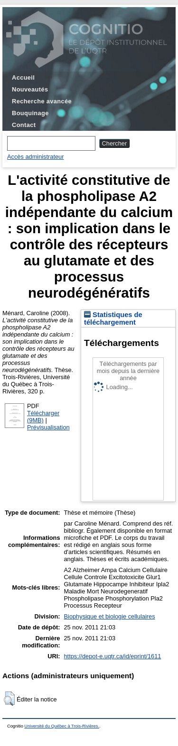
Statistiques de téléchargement (113, 318)
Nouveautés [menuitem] (30, 89)
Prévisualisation (48, 427)
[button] (9, 698)
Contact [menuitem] (24, 124)
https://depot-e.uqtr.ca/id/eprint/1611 (112, 656)
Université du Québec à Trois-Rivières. (61, 726)
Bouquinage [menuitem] (30, 113)
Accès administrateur (35, 156)
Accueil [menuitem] (23, 77)
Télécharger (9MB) (43, 416)
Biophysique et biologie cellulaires (109, 616)
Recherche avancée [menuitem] (42, 101)
